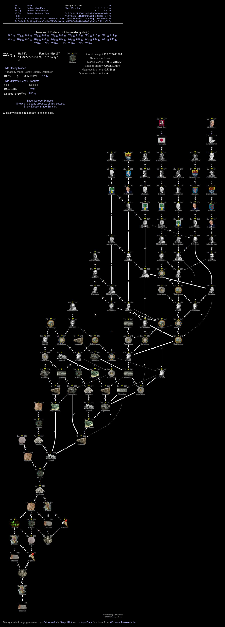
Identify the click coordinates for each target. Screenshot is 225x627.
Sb (101, 16)
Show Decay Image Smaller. (40, 106)
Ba (19, 18)
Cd (92, 16)
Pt (87, 18)
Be (19, 8)
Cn (92, 21)
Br (107, 13)
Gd (44, 18)
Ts (107, 21)
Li (16, 8)
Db (71, 21)
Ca (19, 13)
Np (34, 21)
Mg (19, 10)
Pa (28, 21)
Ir (83, 18)
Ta (71, 18)
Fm (56, 21)
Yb (63, 18)
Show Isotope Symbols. (40, 100)
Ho (53, 18)
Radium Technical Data (38, 13)
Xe (110, 16)
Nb (71, 16)
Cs (16, 18)
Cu (89, 13)
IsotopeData (85, 622)
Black (67, 8)
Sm (37, 18)
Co (83, 13)
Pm (34, 18)
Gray (79, 8)
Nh (95, 21)
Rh (83, 16)
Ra (19, 21)
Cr (74, 13)
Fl (98, 21)
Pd (86, 16)
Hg (92, 18)
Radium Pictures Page (38, 10)
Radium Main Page (36, 8)
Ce (25, 18)
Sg (74, 21)
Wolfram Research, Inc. (124, 622)
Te (105, 16)
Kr (110, 13)
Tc (77, 16)
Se (104, 13)
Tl (95, 18)
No (63, 21)
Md (60, 21)
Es (53, 21)
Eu (41, 18)
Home (30, 5)
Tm (59, 18)
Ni (87, 13)
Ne (110, 8)
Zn (92, 13)
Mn (77, 13)
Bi (102, 18)
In (95, 16)
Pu (37, 21)
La (22, 18)
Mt (83, 21)
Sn (98, 16)
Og (109, 21)
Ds (86, 21)
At (107, 18)
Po (104, 18)
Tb (47, 18)
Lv (105, 21)
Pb (98, 18)
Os (80, 18)
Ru (80, 16)
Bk (47, 21)
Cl (107, 10)
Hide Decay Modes (15, 68)
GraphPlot (66, 622)
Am (41, 21)
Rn (110, 18)
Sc (66, 13)
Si (99, 10)
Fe (80, 13)
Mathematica (49, 622)
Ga (95, 13)
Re (77, 18)
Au (89, 18)
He (110, 5)
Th (25, 21)
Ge (98, 13)
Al (95, 10)
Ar (110, 10)
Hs (80, 21)
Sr (19, 16)
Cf (50, 21)
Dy (50, 18)
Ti (68, 13)
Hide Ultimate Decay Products (21, 81)
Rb (16, 16)
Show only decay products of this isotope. (40, 103)
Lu (66, 18)
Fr (16, 21)
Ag (89, 16)
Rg (89, 21)
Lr (66, 21)
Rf (68, 21)
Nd (31, 18)
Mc (101, 21)
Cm (44, 21)
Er (56, 18)
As (101, 13)
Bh (77, 21)
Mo (74, 16)
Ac (22, 21)
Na (16, 10)
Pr (28, 18)
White (73, 8)
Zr (69, 16)
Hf (68, 18)
